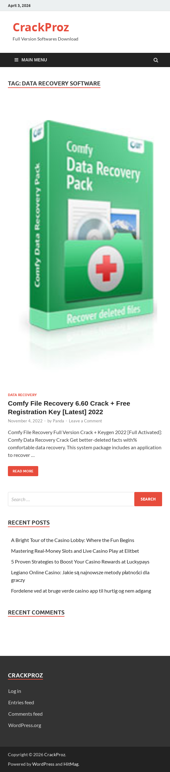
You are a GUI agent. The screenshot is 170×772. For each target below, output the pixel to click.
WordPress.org (24, 725)
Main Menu (34, 59)
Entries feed (21, 702)
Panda (58, 420)
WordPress (43, 764)
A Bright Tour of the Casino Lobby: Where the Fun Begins (72, 540)
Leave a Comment (85, 420)
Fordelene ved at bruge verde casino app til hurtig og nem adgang (81, 591)
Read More (20, 469)
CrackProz (41, 27)
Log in (14, 691)
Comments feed (25, 714)
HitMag (71, 764)
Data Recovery (22, 395)
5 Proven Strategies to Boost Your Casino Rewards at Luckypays (80, 561)
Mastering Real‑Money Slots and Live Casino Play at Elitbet (75, 551)
